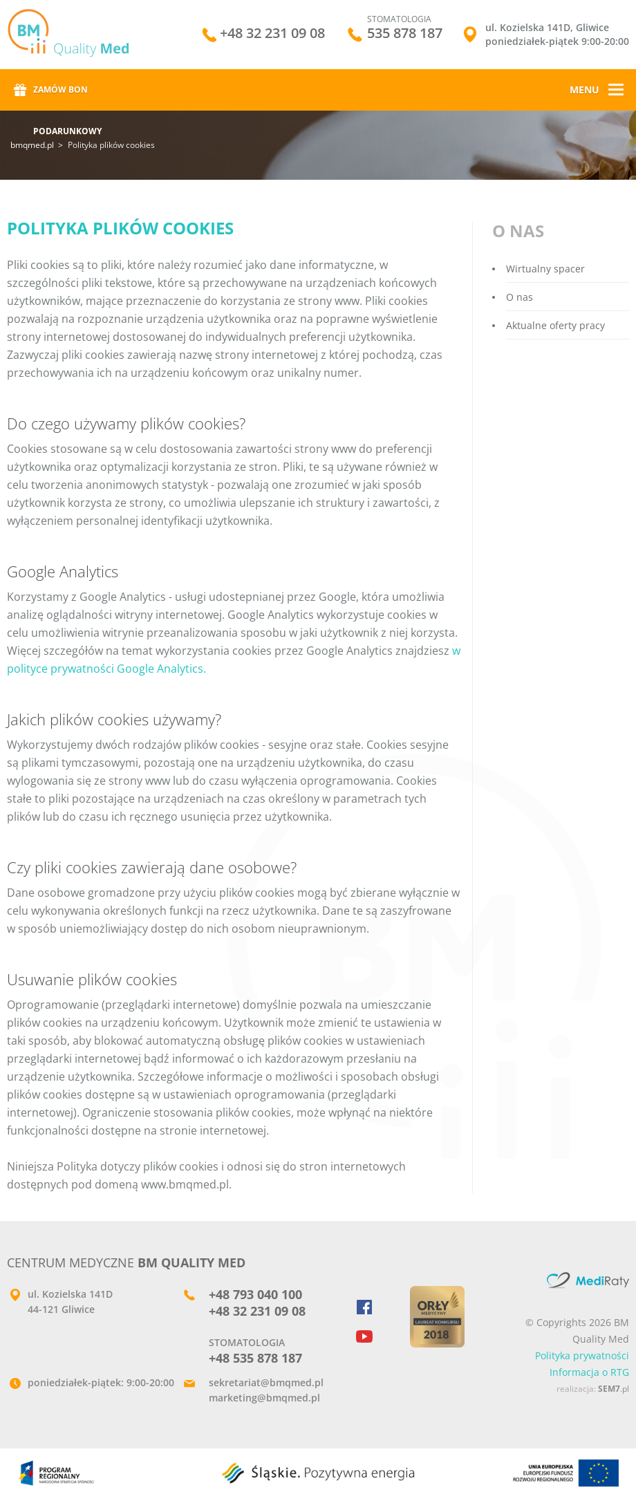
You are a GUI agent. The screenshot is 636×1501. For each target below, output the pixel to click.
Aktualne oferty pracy (555, 325)
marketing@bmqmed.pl (264, 1397)
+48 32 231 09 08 (272, 34)
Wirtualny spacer (545, 268)
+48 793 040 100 (255, 1294)
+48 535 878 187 (255, 1358)
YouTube (370, 1335)
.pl (613, 1389)
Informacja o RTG (589, 1372)
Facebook (370, 1307)
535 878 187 (404, 33)
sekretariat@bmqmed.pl (266, 1382)
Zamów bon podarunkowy (67, 97)
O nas (519, 297)
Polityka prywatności (582, 1355)
